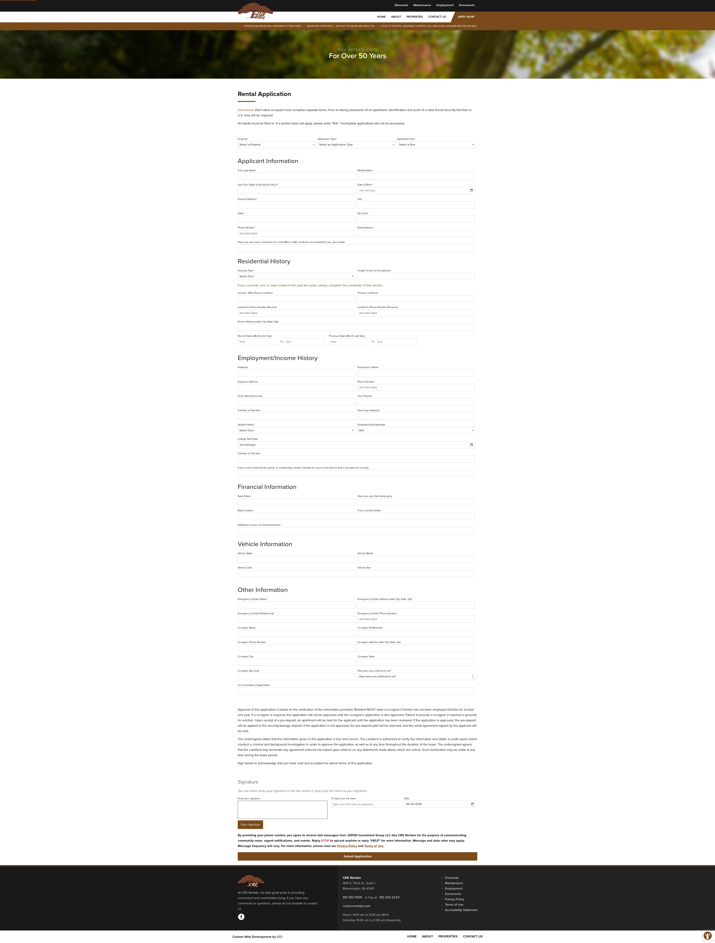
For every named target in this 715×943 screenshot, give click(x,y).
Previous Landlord (416, 296)
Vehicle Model (416, 557)
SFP (279, 936)
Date (440, 802)
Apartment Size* (436, 142)
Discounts (401, 5)
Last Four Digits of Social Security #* (296, 188)
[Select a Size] (436, 144)
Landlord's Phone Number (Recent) (296, 310)
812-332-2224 (389, 897)
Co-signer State (416, 660)
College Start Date (356, 442)
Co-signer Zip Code (296, 674)
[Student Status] (296, 430)
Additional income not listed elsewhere (356, 528)
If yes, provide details (416, 514)
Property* (277, 142)
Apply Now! (466, 17)
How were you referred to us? (416, 674)
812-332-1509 (352, 897)
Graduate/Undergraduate (416, 428)
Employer (296, 370)
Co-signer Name (296, 631)
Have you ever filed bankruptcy (416, 499)
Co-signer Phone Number (296, 645)
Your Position (416, 399)
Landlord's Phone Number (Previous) (416, 310)
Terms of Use (373, 846)
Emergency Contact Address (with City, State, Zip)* (416, 602)
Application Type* (357, 142)
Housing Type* (296, 274)
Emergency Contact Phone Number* (416, 617)
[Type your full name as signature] (367, 804)
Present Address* (296, 202)
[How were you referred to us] (416, 676)
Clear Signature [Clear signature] (250, 825)
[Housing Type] (296, 276)
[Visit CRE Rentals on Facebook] (241, 919)
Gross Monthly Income (296, 399)
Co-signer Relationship (416, 631)
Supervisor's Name (416, 370)
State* (296, 217)
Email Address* (416, 231)
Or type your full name (367, 802)
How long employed (416, 414)
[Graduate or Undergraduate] (416, 430)
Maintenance (422, 5)
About (396, 17)
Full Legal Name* (296, 174)
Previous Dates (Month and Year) (349, 339)
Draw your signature (282, 813)
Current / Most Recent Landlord (296, 296)
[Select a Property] (277, 144)
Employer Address (296, 385)
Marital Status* (416, 174)
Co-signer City (296, 660)
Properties (414, 17)
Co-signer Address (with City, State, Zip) (416, 645)
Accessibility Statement (461, 910)
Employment (445, 5)
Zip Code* (416, 217)
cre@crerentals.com (356, 906)
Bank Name (296, 499)
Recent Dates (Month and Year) (258, 339)
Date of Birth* (416, 188)
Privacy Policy (347, 846)
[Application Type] (357, 144)
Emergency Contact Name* (296, 602)
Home (381, 17)
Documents (467, 5)
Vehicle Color (296, 571)
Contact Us (437, 17)
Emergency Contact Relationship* (296, 617)
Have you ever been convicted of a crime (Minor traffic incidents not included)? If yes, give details (356, 245)
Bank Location (296, 514)
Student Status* (296, 428)
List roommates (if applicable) (356, 688)
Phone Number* (296, 231)
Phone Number (416, 385)
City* (416, 202)
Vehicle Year (416, 571)
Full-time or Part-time (296, 414)
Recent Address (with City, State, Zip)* (356, 325)
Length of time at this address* (416, 274)
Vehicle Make (296, 557)
